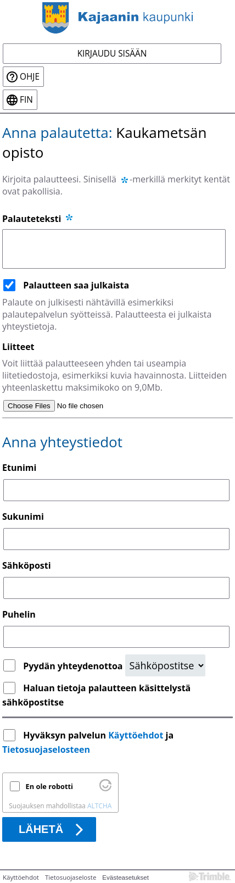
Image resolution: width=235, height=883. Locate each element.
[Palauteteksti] (114, 249)
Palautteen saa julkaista (76, 285)
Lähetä (41, 829)
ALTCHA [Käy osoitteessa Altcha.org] (99, 805)
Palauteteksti (38, 219)
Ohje (30, 76)
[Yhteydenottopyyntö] (165, 665)
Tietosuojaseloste (70, 877)
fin (26, 99)
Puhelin (19, 614)
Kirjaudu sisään (112, 53)
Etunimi (19, 468)
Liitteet (18, 347)
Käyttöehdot (135, 735)
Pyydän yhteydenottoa (74, 666)
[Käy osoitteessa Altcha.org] (105, 788)
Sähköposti (26, 565)
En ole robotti (49, 786)
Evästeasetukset (125, 877)
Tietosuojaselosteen (46, 749)
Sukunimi (23, 516)
